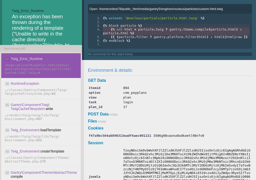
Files (92, 121)
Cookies (96, 128)
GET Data (97, 80)
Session (95, 143)
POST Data (98, 114)
